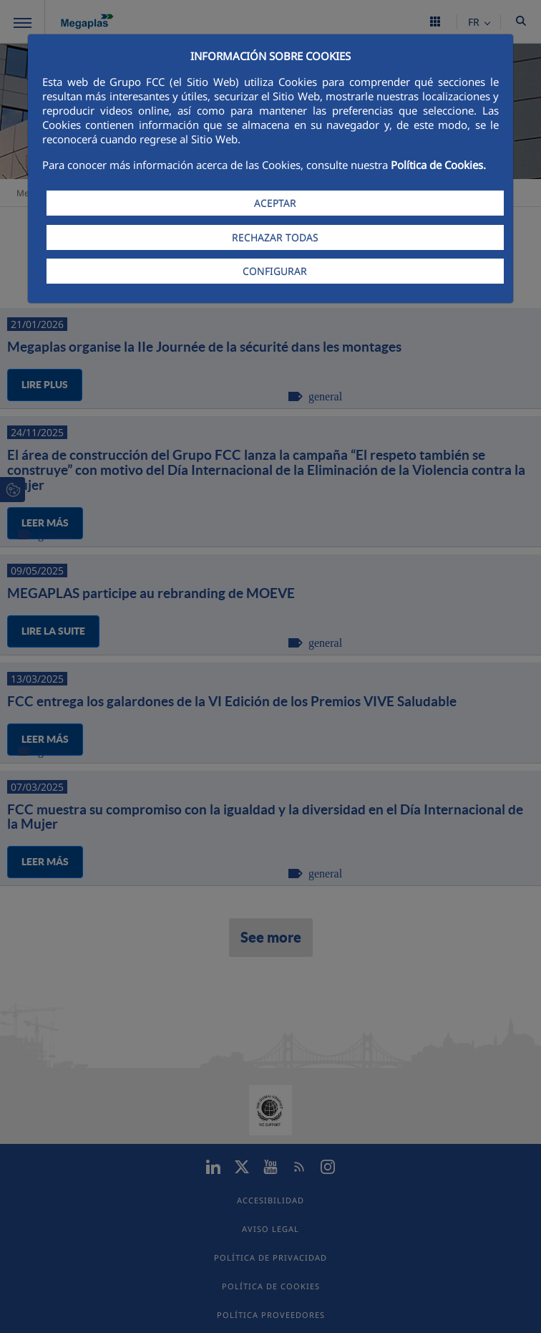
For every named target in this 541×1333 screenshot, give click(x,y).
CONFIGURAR (275, 271)
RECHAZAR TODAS (275, 237)
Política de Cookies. (438, 165)
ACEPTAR (275, 203)
